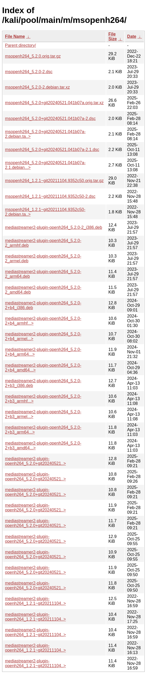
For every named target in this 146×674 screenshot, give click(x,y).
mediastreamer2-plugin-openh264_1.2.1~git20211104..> (35, 601)
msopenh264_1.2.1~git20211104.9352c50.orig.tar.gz (54, 180)
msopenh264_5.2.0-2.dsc (29, 71)
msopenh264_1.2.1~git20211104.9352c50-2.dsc (50, 196)
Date (131, 36)
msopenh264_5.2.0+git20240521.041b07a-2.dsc (50, 118)
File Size (112, 36)
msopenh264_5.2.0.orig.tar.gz (33, 56)
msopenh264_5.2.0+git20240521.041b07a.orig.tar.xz (54, 102)
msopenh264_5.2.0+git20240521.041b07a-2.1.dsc (52, 149)
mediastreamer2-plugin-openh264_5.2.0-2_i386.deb (53, 227)
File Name (15, 36)
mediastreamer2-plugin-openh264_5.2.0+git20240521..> (35, 461)
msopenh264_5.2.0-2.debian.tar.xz (37, 87)
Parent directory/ (20, 45)
